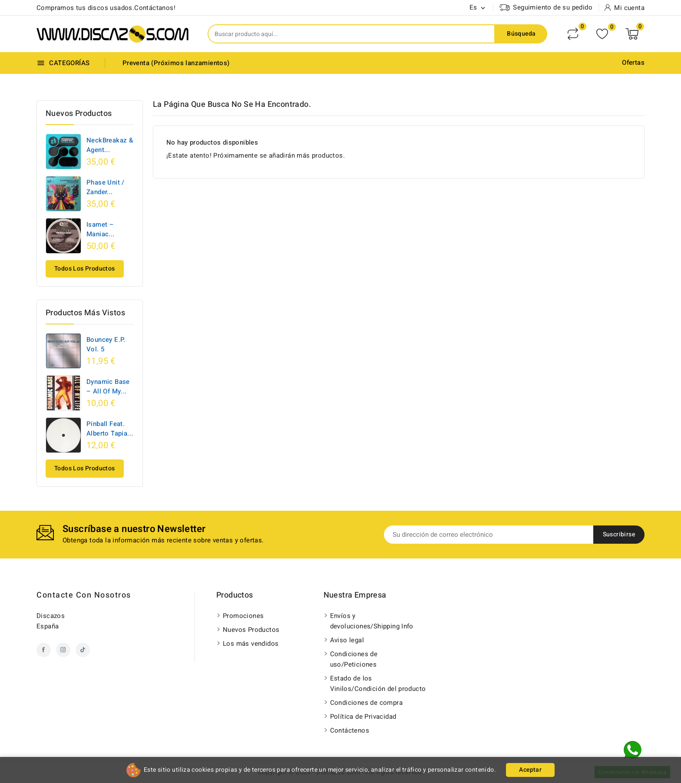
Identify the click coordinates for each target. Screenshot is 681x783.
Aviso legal (347, 640)
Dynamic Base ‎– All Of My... (108, 386)
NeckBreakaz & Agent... (109, 145)
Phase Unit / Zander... (105, 187)
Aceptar (530, 769)
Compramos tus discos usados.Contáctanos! (105, 8)
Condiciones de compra (366, 702)
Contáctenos (349, 730)
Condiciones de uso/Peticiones (354, 659)
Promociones (243, 616)
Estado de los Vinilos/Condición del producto (378, 684)
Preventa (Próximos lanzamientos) (176, 63)
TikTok (83, 650)
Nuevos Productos (251, 629)
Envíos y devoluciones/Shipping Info (371, 621)
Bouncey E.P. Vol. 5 (106, 344)
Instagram (63, 650)
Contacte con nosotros (83, 595)
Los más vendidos (250, 643)
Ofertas (633, 62)
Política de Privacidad (363, 716)
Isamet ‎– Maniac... (100, 229)
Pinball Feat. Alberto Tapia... (109, 428)
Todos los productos (84, 268)
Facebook (43, 650)
